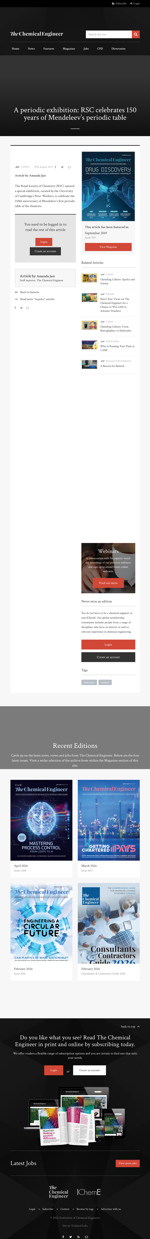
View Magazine (108, 245)
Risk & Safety (112, 339)
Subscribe (119, 3)
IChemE (110, 292)
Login (135, 3)
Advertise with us (111, 1204)
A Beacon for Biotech (112, 364)
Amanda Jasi (46, 273)
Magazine (58, 48)
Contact (64, 1204)
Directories (98, 48)
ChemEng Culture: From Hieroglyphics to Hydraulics (115, 327)
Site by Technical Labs (75, 1220)
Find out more (108, 580)
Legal (31, 1204)
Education (89, 679)
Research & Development (118, 359)
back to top (128, 1023)
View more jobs (127, 1159)
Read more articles (37, 297)
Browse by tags (85, 1204)
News (26, 48)
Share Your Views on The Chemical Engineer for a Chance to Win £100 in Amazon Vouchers (114, 303)
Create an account (45, 249)
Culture (25, 165)
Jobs (72, 48)
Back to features (29, 289)
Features (41, 48)
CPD (83, 48)
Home (14, 48)
